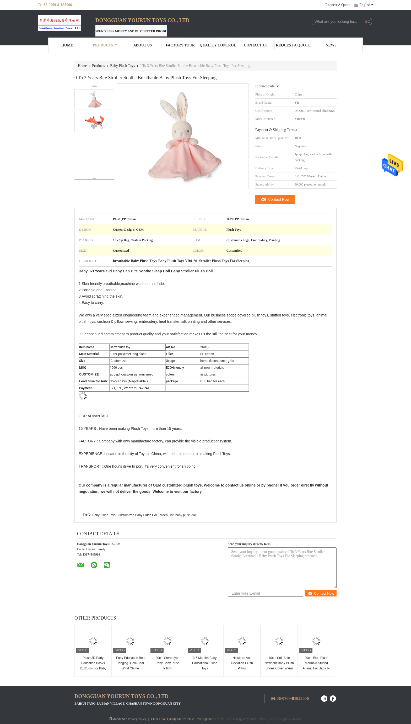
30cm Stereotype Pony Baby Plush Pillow (167, 663)
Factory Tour (180, 45)
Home (67, 45)
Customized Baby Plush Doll (137, 515)
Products (105, 45)
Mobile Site (118, 719)
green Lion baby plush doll (178, 515)
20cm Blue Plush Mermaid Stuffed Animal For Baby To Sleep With (316, 665)
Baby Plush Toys (122, 66)
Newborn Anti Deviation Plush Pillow (242, 663)
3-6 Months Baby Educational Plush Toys (204, 663)
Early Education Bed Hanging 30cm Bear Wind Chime (130, 663)
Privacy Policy (137, 719)
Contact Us (255, 45)
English (366, 5)
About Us (142, 45)
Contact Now (279, 199)
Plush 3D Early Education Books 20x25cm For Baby (93, 663)
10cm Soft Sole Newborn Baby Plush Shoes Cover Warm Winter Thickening (279, 665)
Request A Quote (337, 5)
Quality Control (218, 45)
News (331, 45)
